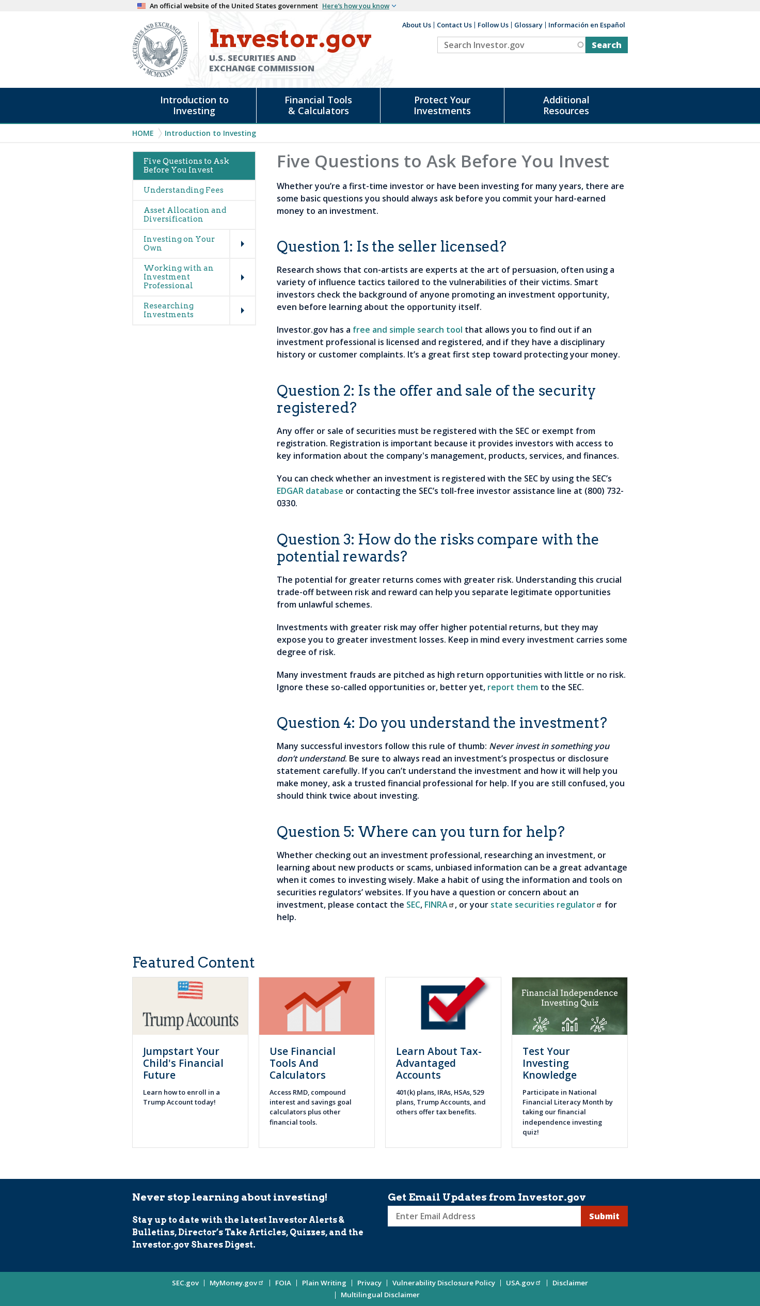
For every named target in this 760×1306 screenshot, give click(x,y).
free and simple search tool (408, 329)
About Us (416, 24)
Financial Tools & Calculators (318, 105)
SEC (413, 904)
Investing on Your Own (179, 244)
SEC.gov (185, 1282)
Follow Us (493, 24)
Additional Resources (566, 105)
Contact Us (454, 24)
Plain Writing (324, 1282)
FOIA (283, 1282)
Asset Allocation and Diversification (185, 215)
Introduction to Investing (194, 105)
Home (143, 133)
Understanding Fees (184, 190)
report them (512, 687)
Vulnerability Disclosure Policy (443, 1282)
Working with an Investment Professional (179, 276)
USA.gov (524, 1282)
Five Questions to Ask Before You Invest (186, 166)
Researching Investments (169, 310)
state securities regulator (546, 904)
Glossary (528, 24)
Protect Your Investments (442, 105)
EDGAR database (310, 490)
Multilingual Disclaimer (380, 1294)
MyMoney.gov (237, 1282)
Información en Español (586, 24)
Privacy (369, 1282)
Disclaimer (570, 1282)
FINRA (439, 904)
